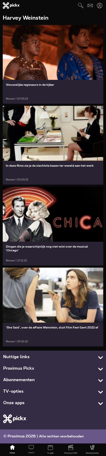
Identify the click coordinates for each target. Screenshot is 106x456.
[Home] (12, 449)
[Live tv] (31, 449)
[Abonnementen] (92, 449)
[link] (53, 64)
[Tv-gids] (50, 449)
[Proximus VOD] (70, 449)
